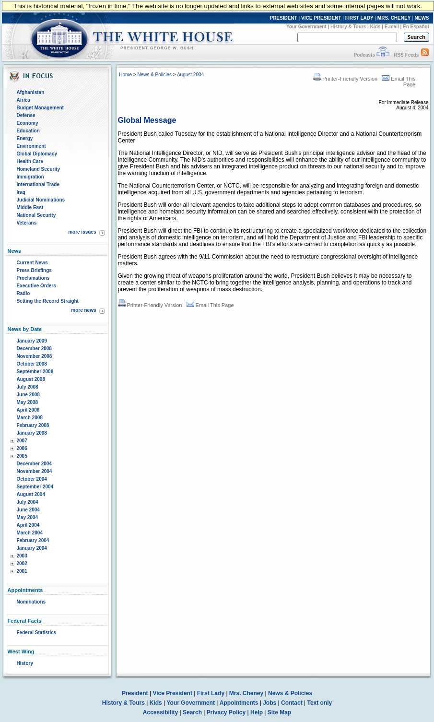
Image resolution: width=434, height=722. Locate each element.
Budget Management (40, 107)
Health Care (30, 161)
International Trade (38, 184)
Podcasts (364, 55)
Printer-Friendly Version (345, 79)
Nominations (31, 601)
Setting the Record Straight (48, 301)
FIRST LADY (359, 18)
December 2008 (34, 348)
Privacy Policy (226, 712)
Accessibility (160, 712)
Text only (319, 702)
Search (192, 712)
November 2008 (34, 356)
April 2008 (28, 410)
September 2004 (35, 486)
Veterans (27, 222)
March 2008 (30, 417)
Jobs (269, 702)
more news (83, 310)
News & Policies (154, 74)
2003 (22, 555)
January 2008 (32, 433)
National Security (36, 215)
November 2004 (34, 471)
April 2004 (28, 525)
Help (256, 712)
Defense (26, 115)
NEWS (422, 18)
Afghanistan (31, 92)
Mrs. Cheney (246, 693)
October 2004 (32, 479)
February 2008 (33, 425)
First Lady (210, 693)
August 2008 (31, 379)
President (135, 693)
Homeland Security (38, 169)
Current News (32, 262)
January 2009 (32, 340)
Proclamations (33, 278)
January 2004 (32, 548)
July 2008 (27, 387)
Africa (23, 100)
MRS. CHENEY (394, 18)
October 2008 (32, 364)
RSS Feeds (406, 55)
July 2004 (27, 502)
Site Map (279, 712)
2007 (22, 440)
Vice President (172, 693)
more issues (82, 232)
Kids (375, 26)
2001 (22, 571)
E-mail (392, 26)
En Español (416, 26)
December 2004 (34, 463)
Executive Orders (36, 285)
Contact (292, 702)
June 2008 (28, 394)
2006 (22, 448)
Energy (25, 138)
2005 (22, 456)
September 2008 (35, 371)
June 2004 (28, 509)
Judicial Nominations (41, 199)
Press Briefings (34, 270)
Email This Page (210, 305)
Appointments (239, 702)
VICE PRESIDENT (321, 18)
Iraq (21, 192)
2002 (22, 563)
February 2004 (33, 540)
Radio (23, 293)
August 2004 (31, 494)
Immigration (30, 176)
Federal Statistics (37, 632)
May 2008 (27, 402)
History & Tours (348, 26)
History (25, 663)
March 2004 (30, 532)
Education (28, 130)
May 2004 (27, 517)
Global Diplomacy (37, 153)
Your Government (306, 26)
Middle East (30, 207)
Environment (31, 146)
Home (125, 74)
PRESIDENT (283, 18)
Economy (27, 123)
